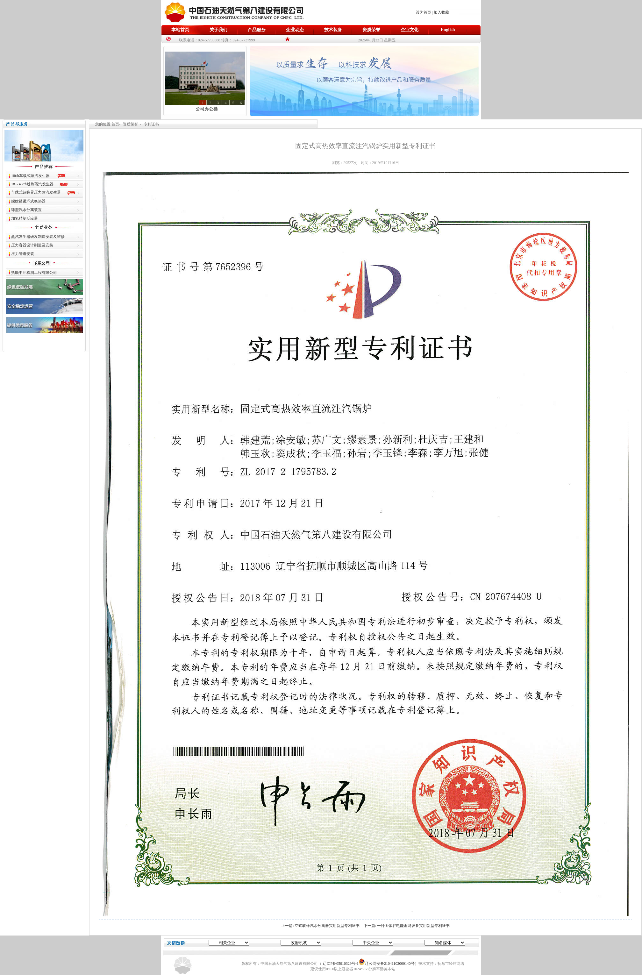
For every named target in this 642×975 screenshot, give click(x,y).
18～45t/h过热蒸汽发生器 (32, 184)
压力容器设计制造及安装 (32, 245)
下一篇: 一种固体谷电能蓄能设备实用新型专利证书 (407, 925)
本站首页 (180, 29)
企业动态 (295, 29)
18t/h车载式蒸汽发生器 (30, 176)
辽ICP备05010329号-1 (341, 963)
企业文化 (409, 29)
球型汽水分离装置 (26, 210)
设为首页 (423, 12)
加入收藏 (441, 12)
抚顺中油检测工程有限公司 (34, 272)
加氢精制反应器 (24, 218)
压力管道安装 (22, 254)
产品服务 (257, 29)
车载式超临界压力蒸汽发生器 (36, 192)
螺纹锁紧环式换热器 (28, 201)
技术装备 (333, 29)
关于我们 (218, 29)
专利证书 (151, 124)
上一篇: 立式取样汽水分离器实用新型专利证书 (320, 925)
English (447, 29)
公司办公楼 (207, 109)
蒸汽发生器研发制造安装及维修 (38, 236)
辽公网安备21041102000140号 (387, 963)
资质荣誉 (371, 29)
